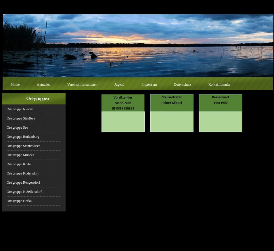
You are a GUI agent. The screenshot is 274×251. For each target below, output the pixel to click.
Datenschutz (182, 85)
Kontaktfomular (219, 85)
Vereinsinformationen (82, 85)
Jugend (119, 85)
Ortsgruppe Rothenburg (23, 137)
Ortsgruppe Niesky (20, 109)
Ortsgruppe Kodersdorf (23, 173)
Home (15, 85)
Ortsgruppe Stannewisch (24, 146)
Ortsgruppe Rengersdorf (23, 183)
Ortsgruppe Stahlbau (21, 118)
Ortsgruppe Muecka (20, 155)
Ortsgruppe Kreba (19, 164)
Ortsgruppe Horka (19, 201)
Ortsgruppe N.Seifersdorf (24, 192)
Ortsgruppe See (17, 128)
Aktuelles (43, 85)
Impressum (149, 85)
